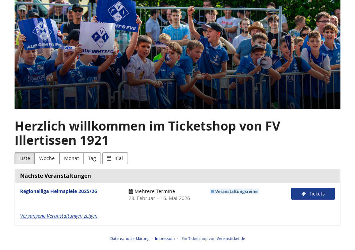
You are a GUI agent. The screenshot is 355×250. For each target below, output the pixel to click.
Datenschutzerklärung (129, 238)
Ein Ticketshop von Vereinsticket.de (213, 238)
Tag (92, 158)
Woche (47, 158)
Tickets (313, 193)
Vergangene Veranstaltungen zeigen (58, 215)
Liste (24, 158)
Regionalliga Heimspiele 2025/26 (58, 191)
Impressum (165, 238)
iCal (115, 158)
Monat (71, 158)
